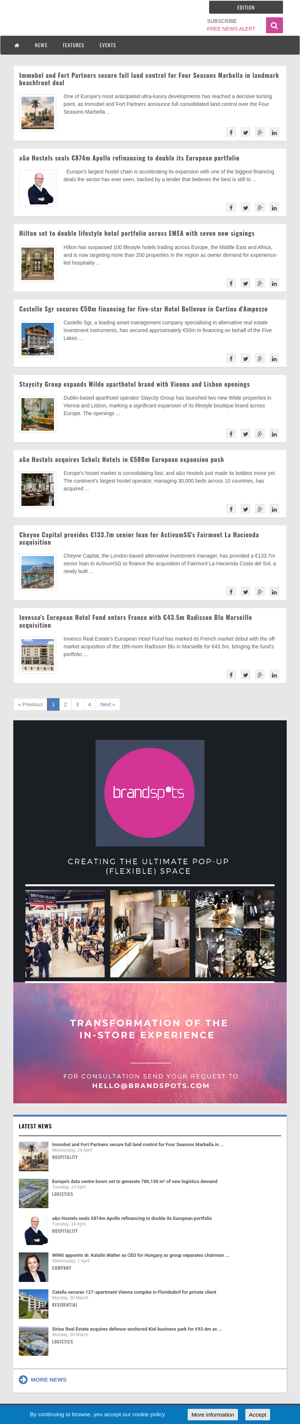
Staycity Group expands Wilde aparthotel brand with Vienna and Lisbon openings (134, 384)
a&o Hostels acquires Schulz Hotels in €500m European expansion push (121, 459)
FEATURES (73, 45)
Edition (246, 7)
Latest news (35, 1126)
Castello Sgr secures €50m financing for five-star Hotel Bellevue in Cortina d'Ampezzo (143, 308)
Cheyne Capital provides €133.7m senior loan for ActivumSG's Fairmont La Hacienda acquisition (139, 538)
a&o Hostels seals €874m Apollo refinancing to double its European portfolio (129, 157)
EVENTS (108, 45)
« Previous (30, 704)
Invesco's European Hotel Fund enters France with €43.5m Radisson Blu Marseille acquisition (135, 621)
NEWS (41, 45)
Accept (257, 1414)
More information (212, 1414)
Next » (107, 704)
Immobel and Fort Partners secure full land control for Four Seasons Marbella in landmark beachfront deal (149, 78)
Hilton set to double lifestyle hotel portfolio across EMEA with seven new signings (137, 233)
